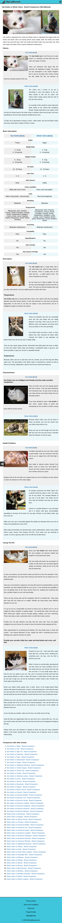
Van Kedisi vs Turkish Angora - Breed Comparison (24, 768)
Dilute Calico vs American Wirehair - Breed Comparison (26, 841)
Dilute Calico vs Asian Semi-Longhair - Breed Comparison (26, 852)
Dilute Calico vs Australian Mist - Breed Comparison (24, 854)
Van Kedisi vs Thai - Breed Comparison (20, 749)
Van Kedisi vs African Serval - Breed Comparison (23, 789)
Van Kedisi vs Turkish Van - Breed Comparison (23, 770)
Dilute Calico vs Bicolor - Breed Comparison (22, 863)
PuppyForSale (31, 912)
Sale (34, 52)
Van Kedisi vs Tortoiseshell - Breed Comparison (23, 760)
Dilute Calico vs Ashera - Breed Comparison (22, 846)
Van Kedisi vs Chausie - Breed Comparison (21, 792)
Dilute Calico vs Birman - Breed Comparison (22, 865)
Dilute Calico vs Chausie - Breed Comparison (22, 822)
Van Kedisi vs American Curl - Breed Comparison (23, 798)
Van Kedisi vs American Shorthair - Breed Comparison (25, 808)
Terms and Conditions (31, 904)
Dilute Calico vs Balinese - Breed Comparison (22, 857)
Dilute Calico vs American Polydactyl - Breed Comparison (26, 836)
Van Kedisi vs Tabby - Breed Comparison (21, 746)
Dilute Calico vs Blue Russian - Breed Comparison (24, 868)
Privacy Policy (31, 901)
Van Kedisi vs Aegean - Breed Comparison (21, 787)
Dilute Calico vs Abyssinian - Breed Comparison (23, 814)
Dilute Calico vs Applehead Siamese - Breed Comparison (26, 844)
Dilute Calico (29, 86)
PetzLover (30, 908)
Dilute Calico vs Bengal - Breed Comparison (22, 860)
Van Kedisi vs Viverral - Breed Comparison (21, 781)
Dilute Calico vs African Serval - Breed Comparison (24, 819)
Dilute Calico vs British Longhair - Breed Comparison (25, 879)
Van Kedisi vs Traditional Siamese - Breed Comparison (25, 765)
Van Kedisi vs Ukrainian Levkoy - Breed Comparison (24, 776)
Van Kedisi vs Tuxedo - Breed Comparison (21, 773)
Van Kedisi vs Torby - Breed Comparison (20, 757)
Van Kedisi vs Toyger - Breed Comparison (21, 762)
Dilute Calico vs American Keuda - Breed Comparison (25, 830)
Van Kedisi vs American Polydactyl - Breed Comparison (25, 806)
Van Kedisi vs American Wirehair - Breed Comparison (25, 811)
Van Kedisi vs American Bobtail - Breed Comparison (24, 795)
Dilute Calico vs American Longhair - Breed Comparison (26, 833)
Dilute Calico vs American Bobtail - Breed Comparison (25, 825)
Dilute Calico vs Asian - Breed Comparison (21, 849)
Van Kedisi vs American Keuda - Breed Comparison (24, 800)
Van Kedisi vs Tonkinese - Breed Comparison (22, 754)
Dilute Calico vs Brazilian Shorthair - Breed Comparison (26, 873)
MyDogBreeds (31, 916)
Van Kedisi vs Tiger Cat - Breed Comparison (22, 751)
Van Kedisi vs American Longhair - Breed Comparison (25, 803)
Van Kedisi (28, 52)
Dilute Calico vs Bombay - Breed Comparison (22, 871)
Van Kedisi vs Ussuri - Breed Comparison (21, 779)
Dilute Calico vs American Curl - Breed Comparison (24, 827)
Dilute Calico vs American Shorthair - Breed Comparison (26, 838)
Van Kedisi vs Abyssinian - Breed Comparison (22, 784)
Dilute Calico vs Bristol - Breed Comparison (21, 876)
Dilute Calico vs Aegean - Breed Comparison (22, 817)
